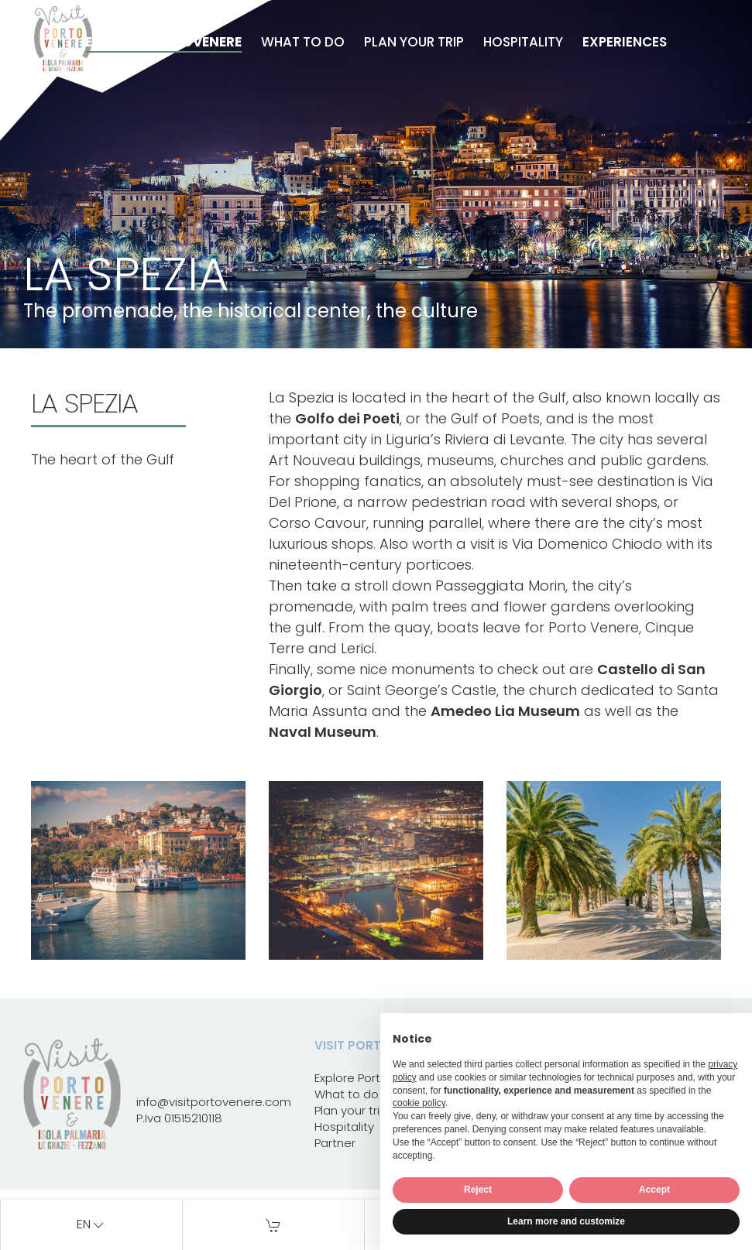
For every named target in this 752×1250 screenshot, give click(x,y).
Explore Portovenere (163, 42)
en (91, 1225)
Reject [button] (478, 1189)
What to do (303, 42)
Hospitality (523, 42)
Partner (334, 1143)
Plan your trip (414, 42)
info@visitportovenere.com (213, 1102)
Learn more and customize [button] (566, 1221)
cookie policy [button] (419, 1103)
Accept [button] (654, 1189)
